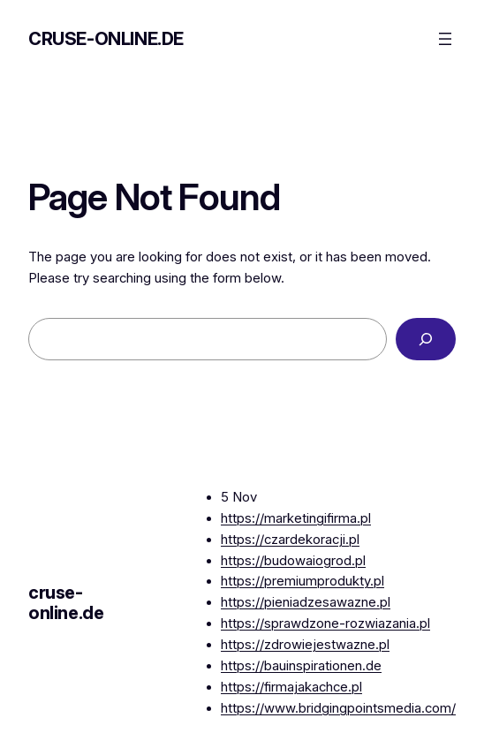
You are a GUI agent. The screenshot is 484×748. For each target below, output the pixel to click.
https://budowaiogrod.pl (293, 561)
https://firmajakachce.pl (291, 687)
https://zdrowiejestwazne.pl (305, 645)
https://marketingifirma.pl (296, 518)
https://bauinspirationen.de (301, 666)
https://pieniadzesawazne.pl (305, 602)
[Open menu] (445, 38)
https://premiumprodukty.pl (302, 581)
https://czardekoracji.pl (290, 540)
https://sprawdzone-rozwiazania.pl (325, 623)
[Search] (426, 339)
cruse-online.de (106, 38)
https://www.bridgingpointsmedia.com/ (338, 708)
